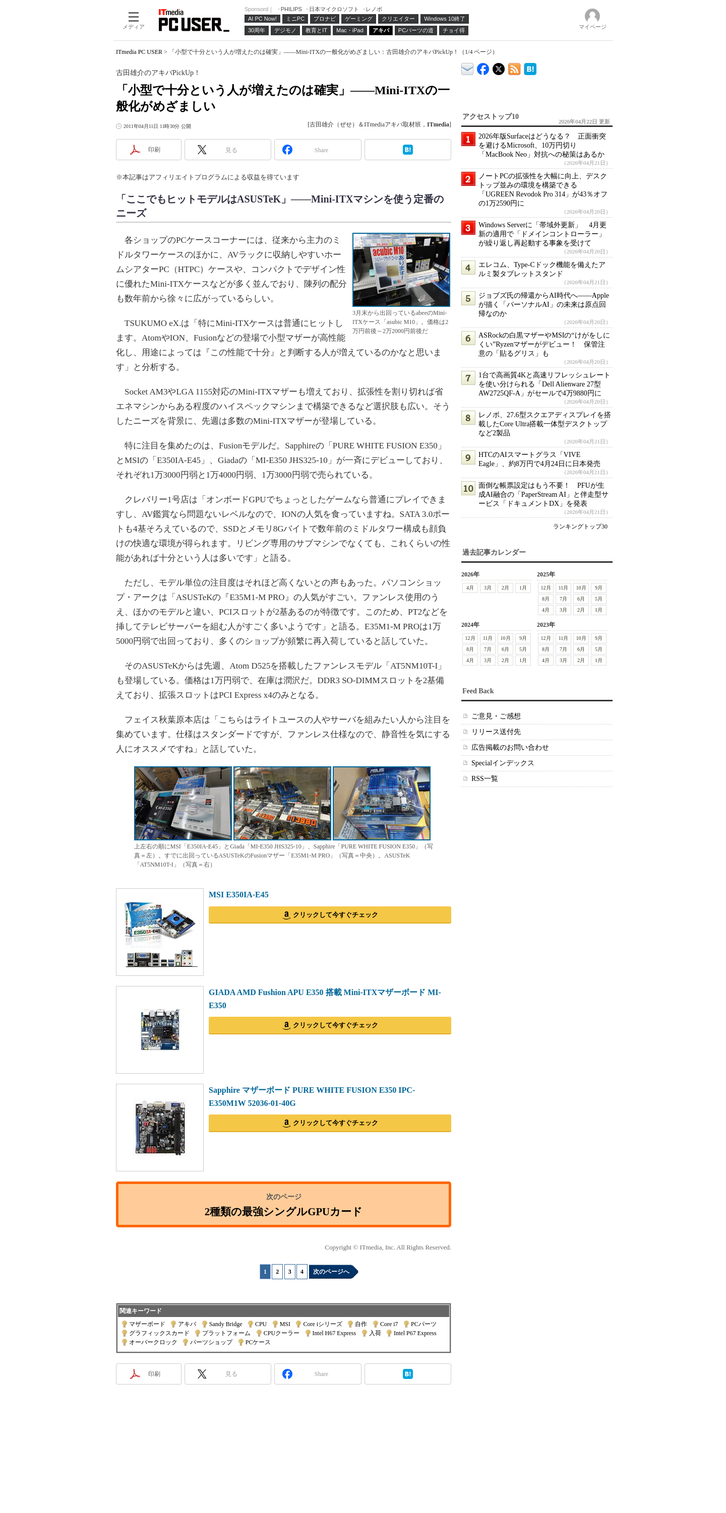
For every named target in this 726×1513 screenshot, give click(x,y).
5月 (598, 599)
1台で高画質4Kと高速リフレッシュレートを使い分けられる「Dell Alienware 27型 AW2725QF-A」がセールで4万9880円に (544, 384)
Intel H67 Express (334, 1333)
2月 (505, 587)
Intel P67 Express (415, 1333)
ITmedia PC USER (139, 51)
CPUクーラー (281, 1333)
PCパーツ (424, 1324)
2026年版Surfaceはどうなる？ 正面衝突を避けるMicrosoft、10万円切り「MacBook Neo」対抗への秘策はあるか (542, 145)
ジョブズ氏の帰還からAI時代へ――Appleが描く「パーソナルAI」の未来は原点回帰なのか (543, 304)
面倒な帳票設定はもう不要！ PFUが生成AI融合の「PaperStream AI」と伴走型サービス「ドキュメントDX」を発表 (543, 494)
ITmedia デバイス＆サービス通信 (467, 67)
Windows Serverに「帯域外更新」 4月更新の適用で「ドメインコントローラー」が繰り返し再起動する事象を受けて (542, 234)
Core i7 (389, 1324)
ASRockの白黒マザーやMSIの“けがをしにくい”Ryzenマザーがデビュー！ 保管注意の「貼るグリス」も (544, 344)
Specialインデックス (502, 763)
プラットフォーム (226, 1333)
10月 (581, 587)
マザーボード (147, 1324)
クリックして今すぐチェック (335, 914)
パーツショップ (211, 1342)
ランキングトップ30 (580, 526)
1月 (523, 587)
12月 (546, 587)
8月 (546, 599)
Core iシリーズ (322, 1324)
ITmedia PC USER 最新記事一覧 (514, 67)
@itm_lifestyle (499, 67)
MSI (285, 1324)
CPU (261, 1324)
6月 (581, 599)
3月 (488, 587)
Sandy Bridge (226, 1324)
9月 (598, 587)
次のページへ (331, 1271)
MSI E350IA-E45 (239, 894)
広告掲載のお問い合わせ (510, 747)
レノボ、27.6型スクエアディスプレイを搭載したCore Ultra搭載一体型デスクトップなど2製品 (544, 424)
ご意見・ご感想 (496, 716)
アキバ (187, 1324)
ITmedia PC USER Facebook (483, 67)
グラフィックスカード (159, 1333)
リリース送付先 (496, 732)
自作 (361, 1324)
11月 (564, 587)
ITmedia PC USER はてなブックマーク (530, 67)
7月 (563, 599)
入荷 (375, 1333)
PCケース (258, 1342)
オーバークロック (153, 1342)
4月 (470, 587)
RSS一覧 (484, 778)
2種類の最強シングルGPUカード (283, 1211)
